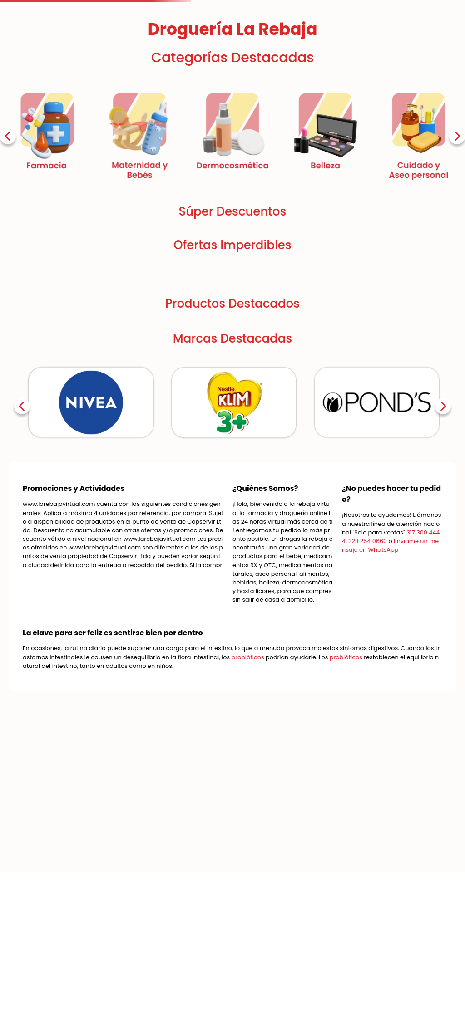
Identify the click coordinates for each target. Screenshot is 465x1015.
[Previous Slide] (8, 136)
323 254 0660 (367, 541)
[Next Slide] (457, 136)
